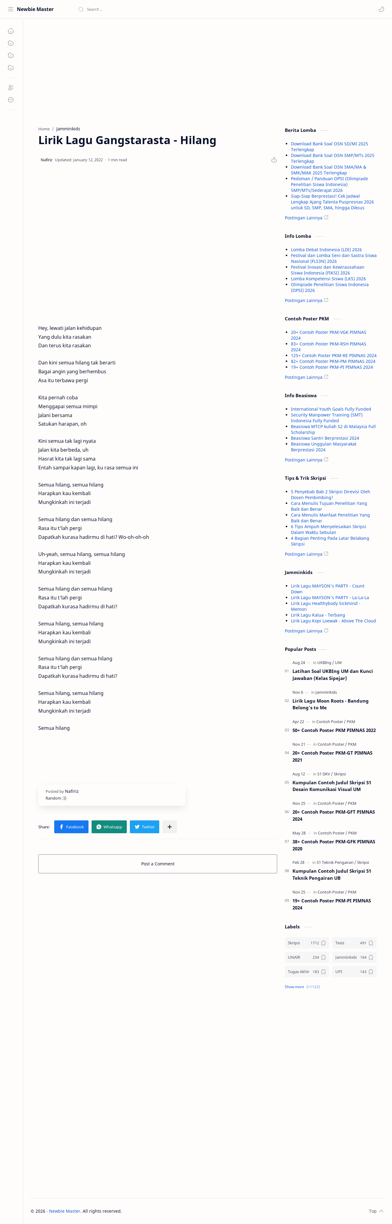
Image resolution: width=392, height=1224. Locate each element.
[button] (381, 9)
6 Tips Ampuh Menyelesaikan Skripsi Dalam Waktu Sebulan (328, 529)
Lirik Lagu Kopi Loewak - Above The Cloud (333, 621)
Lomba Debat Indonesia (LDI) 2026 (326, 249)
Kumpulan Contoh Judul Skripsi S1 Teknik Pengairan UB (331, 874)
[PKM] (351, 721)
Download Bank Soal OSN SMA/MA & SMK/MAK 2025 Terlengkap (328, 170)
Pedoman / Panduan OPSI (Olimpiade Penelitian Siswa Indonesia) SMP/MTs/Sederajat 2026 (329, 184)
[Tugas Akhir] (307, 971)
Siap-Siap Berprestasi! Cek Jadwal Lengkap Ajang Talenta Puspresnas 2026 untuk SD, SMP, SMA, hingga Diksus (332, 202)
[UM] (338, 662)
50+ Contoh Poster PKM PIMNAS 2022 (334, 730)
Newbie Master (35, 9)
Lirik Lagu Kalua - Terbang (318, 615)
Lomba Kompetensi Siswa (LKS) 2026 (328, 279)
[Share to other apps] (169, 826)
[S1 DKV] (325, 774)
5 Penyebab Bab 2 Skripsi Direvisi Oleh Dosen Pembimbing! (330, 494)
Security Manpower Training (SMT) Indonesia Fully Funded (327, 418)
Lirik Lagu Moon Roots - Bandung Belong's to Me (330, 704)
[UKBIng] (325, 662)
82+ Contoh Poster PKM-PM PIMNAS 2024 (333, 361)
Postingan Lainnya (303, 218)
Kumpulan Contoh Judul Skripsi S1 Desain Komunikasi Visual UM (331, 786)
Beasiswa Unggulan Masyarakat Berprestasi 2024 (323, 447)
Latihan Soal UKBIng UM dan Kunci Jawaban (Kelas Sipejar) (332, 674)
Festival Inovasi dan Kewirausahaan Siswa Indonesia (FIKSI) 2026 (327, 270)
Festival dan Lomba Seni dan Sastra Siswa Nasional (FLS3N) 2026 (334, 258)
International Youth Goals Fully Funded (331, 409)
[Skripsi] (340, 774)
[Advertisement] (157, 71)
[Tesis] (354, 943)
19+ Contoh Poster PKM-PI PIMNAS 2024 (332, 367)
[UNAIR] (307, 957)
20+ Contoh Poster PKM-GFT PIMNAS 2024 (333, 815)
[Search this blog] (127, 9)
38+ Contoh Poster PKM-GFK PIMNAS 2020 (333, 845)
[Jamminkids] (326, 692)
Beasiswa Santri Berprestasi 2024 (325, 438)
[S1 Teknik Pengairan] (336, 862)
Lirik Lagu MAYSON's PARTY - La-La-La (330, 597)
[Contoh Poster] (331, 721)
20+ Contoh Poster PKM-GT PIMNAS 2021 (332, 756)
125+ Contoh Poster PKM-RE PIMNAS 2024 (334, 355)
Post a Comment (158, 864)
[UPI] (354, 971)
